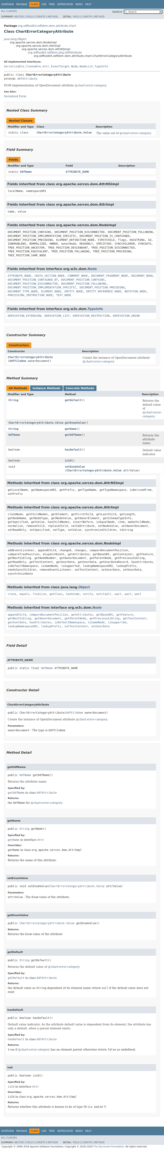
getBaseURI (104, 614)
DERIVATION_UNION (126, 315)
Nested (19, 16)
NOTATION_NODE (135, 291)
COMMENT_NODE (78, 275)
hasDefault (73, 449)
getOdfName (73, 434)
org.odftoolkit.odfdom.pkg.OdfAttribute (55, 52)
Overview (7, 4)
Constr (40, 16)
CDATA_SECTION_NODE (49, 275)
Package (21, 4)
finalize (39, 594)
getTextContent (134, 618)
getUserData (17, 622)
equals (24, 594)
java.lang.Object (15, 39)
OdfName (26, 171)
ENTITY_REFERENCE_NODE (103, 291)
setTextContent (76, 626)
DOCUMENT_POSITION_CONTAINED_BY (33, 279)
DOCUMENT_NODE (142, 275)
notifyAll (103, 594)
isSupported (117, 622)
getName (70, 428)
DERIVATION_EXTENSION (24, 315)
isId (68, 460)
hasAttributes (40, 622)
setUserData (100, 626)
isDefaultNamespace (69, 622)
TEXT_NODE (63, 295)
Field (29, 16)
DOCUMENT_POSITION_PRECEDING (102, 287)
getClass (56, 594)
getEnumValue (75, 422)
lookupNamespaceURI (23, 626)
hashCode (72, 594)
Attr (46, 66)
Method (53, 16)
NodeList (86, 66)
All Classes (9, 11)
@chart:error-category (90, 85)
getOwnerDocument (47, 618)
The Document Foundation (108, 1146)
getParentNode (75, 618)
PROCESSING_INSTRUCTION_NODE (30, 295)
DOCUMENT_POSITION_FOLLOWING (83, 283)
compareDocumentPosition (49, 614)
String (13, 400)
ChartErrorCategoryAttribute (30, 357)
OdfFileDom (17, 360)
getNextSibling (19, 618)
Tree (52, 4)
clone (12, 594)
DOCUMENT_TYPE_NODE (23, 291)
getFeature (124, 614)
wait (118, 594)
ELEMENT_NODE (51, 291)
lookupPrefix (51, 626)
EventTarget (60, 66)
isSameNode (96, 622)
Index (79, 4)
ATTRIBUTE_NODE (19, 275)
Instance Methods (46, 388)
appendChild (17, 614)
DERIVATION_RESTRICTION (91, 315)
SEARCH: (117, 11)
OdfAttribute (27, 78)
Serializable (14, 66)
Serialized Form (15, 96)
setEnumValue (75, 466)
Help (88, 4)
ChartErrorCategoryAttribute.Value (64, 132)
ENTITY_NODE (74, 291)
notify (88, 594)
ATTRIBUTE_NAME (77, 171)
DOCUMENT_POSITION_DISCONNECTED (33, 283)
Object (84, 587)
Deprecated (65, 4)
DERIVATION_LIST (56, 315)
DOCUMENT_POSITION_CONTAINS (83, 279)
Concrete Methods (80, 388)
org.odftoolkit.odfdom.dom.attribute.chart (47, 25)
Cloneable (33, 66)
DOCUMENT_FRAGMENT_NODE (109, 275)
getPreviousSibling (105, 618)
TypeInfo (101, 66)
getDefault (73, 400)
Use (44, 4)
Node (74, 66)
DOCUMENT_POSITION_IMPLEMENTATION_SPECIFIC (42, 287)
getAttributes (82, 614)
